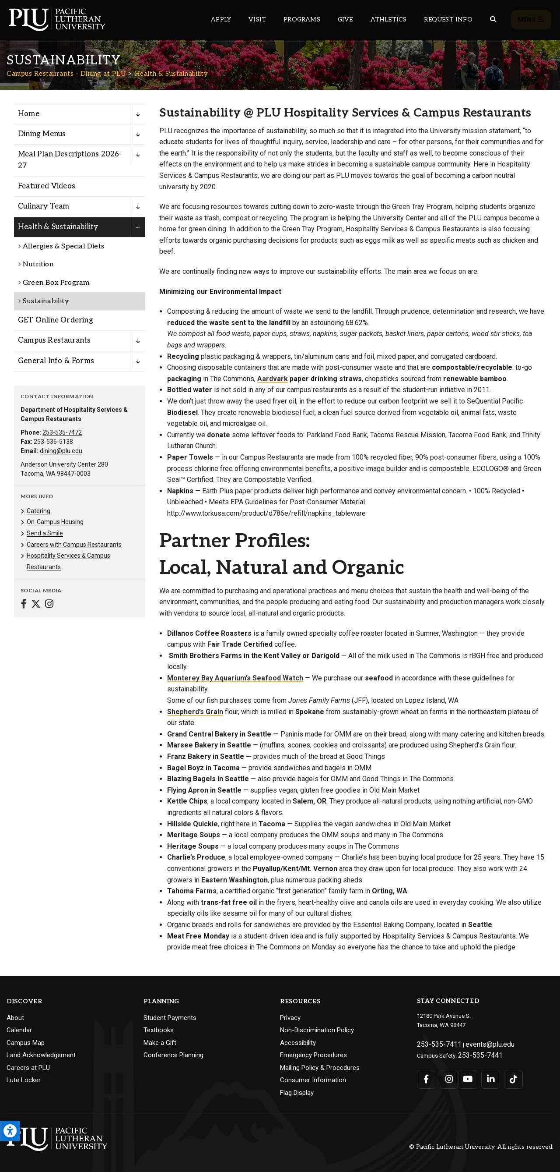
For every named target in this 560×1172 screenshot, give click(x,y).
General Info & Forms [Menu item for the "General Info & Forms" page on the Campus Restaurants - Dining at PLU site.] (56, 361)
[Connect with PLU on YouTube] (466, 1075)
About (15, 1018)
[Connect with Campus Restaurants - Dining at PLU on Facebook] (24, 605)
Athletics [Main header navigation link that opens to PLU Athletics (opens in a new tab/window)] (389, 19)
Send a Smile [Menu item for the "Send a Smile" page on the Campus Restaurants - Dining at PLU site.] (45, 533)
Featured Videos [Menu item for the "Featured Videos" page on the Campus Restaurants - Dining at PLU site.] (46, 186)
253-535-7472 (62, 432)
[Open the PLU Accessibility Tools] (10, 1131)
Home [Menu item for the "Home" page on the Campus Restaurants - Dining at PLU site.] (28, 114)
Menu (531, 20)
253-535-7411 (434, 1043)
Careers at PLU (28, 1068)
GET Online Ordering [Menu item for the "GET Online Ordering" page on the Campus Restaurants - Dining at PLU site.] (55, 320)
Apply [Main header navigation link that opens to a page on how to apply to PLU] (221, 19)
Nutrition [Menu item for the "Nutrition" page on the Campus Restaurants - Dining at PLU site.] (38, 264)
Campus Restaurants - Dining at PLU (66, 74)
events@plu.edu (475, 1043)
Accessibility (298, 1043)
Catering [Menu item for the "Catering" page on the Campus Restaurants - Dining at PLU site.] (38, 510)
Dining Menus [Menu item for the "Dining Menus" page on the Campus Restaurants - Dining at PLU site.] (42, 134)
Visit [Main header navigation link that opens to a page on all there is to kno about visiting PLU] (257, 19)
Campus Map (26, 1043)
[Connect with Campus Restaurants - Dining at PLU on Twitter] (36, 605)
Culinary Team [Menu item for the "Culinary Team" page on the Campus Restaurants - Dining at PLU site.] (44, 206)
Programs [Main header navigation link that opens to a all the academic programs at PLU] (302, 19)
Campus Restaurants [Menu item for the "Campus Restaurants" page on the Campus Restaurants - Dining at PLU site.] (54, 340)
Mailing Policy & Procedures (320, 1068)
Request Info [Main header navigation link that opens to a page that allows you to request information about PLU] (448, 19)
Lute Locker (24, 1080)
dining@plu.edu (61, 450)
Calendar (19, 1030)
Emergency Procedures (313, 1055)
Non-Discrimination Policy (317, 1030)
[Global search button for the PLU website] (493, 19)
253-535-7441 (475, 1052)
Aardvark (272, 379)
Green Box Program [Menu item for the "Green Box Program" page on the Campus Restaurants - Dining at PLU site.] (56, 283)
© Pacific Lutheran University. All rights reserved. (481, 1147)
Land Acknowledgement (41, 1055)
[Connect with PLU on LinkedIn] (485, 1075)
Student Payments (170, 1018)
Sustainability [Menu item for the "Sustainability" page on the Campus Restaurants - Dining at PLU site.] (46, 301)
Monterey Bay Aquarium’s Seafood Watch (235, 678)
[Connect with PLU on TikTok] (505, 1075)
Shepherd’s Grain (195, 712)
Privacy (290, 1018)
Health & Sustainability (171, 74)
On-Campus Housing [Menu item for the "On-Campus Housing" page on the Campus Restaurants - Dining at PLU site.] (55, 521)
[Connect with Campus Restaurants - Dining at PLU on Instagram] (49, 605)
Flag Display (297, 1093)
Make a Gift (160, 1043)
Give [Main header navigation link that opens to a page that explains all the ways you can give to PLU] (345, 19)
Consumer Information (313, 1080)
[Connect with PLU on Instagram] (446, 1075)
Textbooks (159, 1030)
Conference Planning (173, 1055)
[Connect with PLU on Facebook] (426, 1075)
